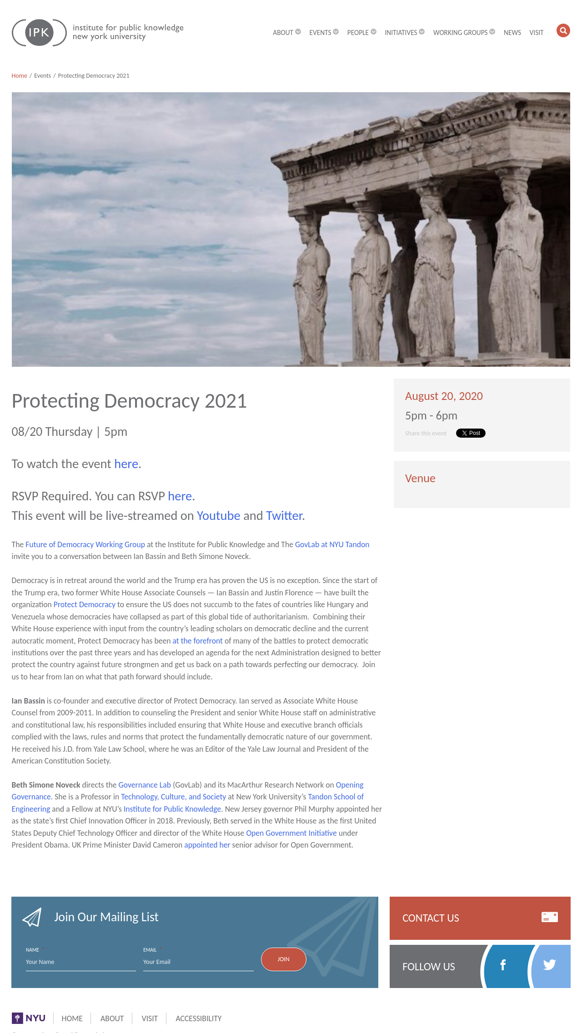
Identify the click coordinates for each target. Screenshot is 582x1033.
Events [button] (324, 32)
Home (19, 76)
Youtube (218, 516)
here (126, 464)
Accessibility (198, 1018)
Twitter (284, 516)
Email (152, 950)
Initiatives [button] (405, 32)
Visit (537, 32)
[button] (564, 31)
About (112, 1018)
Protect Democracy (84, 604)
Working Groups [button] (464, 32)
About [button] (287, 32)
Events (42, 76)
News (512, 32)
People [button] (361, 32)
